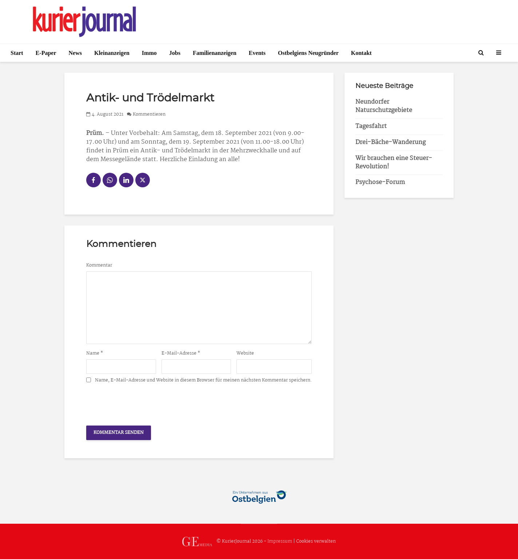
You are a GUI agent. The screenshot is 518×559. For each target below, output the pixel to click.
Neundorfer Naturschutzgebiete (383, 106)
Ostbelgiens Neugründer (308, 53)
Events (257, 53)
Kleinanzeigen (112, 53)
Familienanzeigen (214, 53)
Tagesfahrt (371, 126)
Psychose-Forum (380, 182)
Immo (149, 53)
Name (94, 353)
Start (17, 53)
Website (245, 353)
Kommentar (99, 265)
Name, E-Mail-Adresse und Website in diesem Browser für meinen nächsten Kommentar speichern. (203, 380)
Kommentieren (149, 114)
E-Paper (46, 53)
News (75, 53)
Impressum (279, 541)
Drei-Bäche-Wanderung (390, 142)
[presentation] (141, 402)
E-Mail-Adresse (181, 353)
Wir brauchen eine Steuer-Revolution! (393, 162)
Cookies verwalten (316, 541)
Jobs (174, 53)
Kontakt (361, 53)
